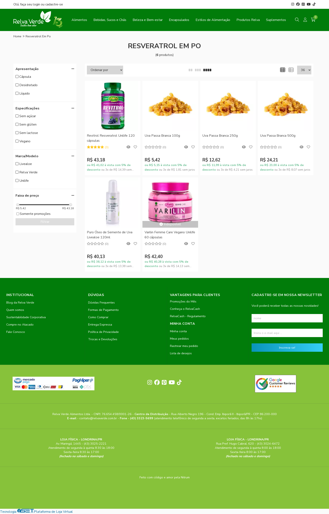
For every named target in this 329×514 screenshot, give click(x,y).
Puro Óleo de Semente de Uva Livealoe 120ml (109, 235)
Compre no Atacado (20, 324)
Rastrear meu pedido (184, 346)
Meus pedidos (179, 338)
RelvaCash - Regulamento (188, 316)
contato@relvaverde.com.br (98, 418)
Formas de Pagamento (103, 310)
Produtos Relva (248, 20)
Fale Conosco (15, 332)
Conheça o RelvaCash (185, 309)
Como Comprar (98, 317)
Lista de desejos (181, 353)
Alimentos (79, 20)
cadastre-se (54, 4)
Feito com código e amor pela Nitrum (165, 477)
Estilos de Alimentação (213, 20)
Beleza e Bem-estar (148, 20)
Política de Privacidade (103, 332)
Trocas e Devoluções (102, 339)
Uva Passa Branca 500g (277, 135)
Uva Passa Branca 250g (220, 135)
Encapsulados (179, 20)
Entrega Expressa (100, 324)
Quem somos (15, 310)
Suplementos (276, 20)
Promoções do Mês (183, 301)
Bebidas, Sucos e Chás (109, 20)
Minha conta (178, 331)
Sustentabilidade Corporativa (26, 317)
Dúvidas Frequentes (101, 302)
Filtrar (44, 221)
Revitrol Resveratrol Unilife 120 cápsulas (111, 138)
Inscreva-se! (287, 347)
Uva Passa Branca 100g (162, 135)
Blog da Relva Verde (20, 302)
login (37, 4)
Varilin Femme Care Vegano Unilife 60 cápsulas (170, 235)
